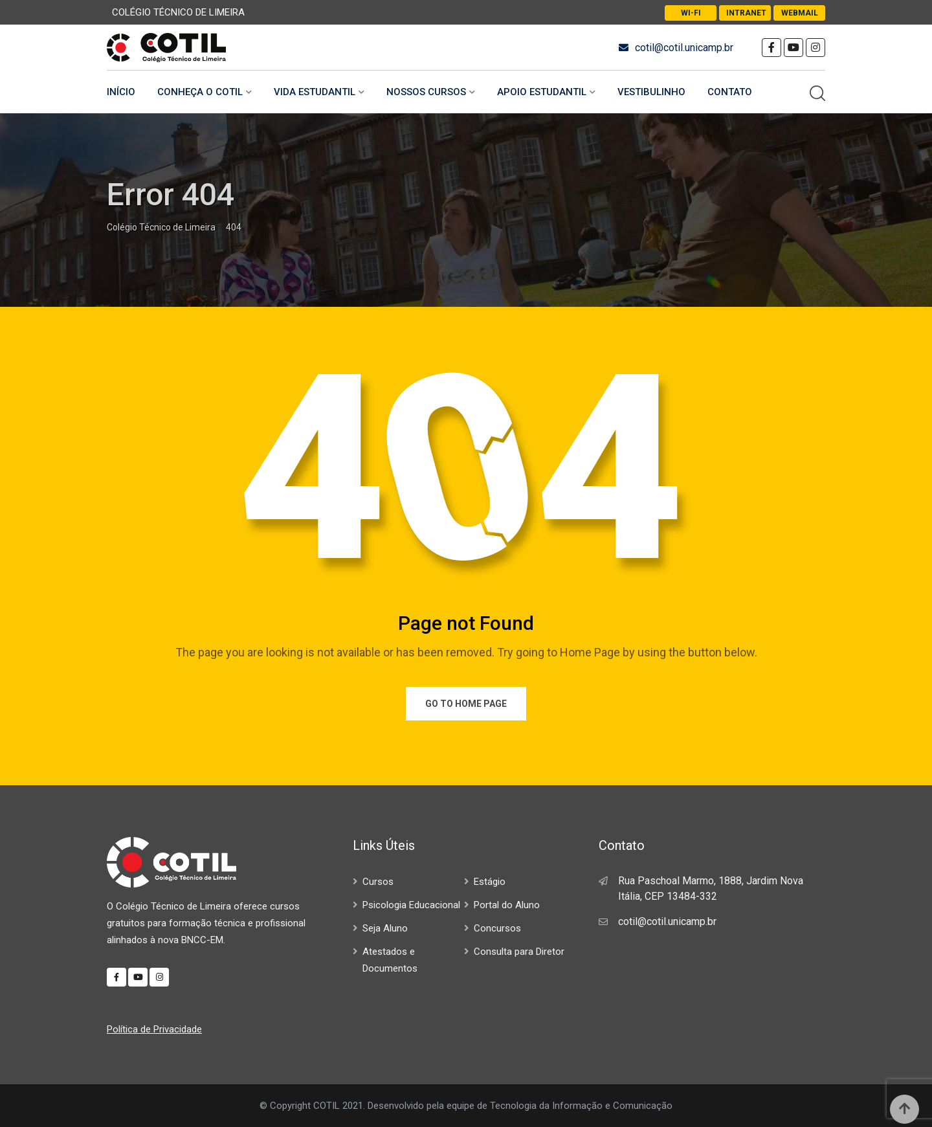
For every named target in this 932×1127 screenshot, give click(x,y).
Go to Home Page (466, 703)
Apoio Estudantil (541, 92)
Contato (729, 92)
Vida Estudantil (314, 92)
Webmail (799, 12)
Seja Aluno (385, 928)
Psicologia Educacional (411, 905)
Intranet (746, 12)
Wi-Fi (691, 12)
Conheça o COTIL (200, 92)
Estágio (489, 881)
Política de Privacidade (154, 1029)
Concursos (497, 928)
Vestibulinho (651, 92)
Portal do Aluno (507, 905)
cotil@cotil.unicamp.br (684, 47)
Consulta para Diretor (519, 951)
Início (121, 92)
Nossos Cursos (426, 92)
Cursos (378, 881)
